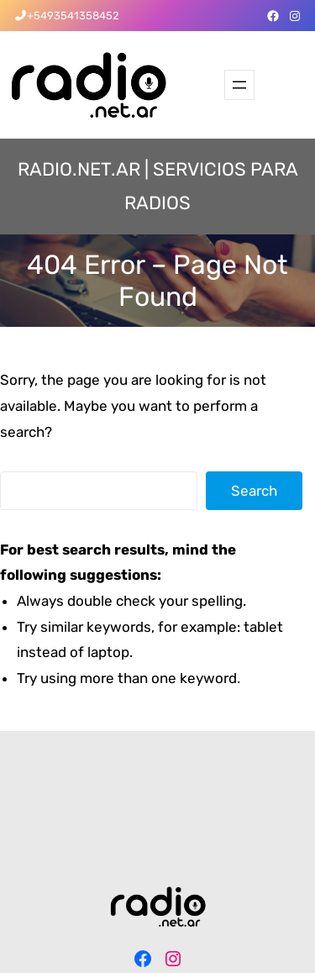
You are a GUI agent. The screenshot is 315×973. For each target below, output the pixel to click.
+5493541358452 (73, 15)
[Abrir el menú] (239, 85)
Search (254, 490)
